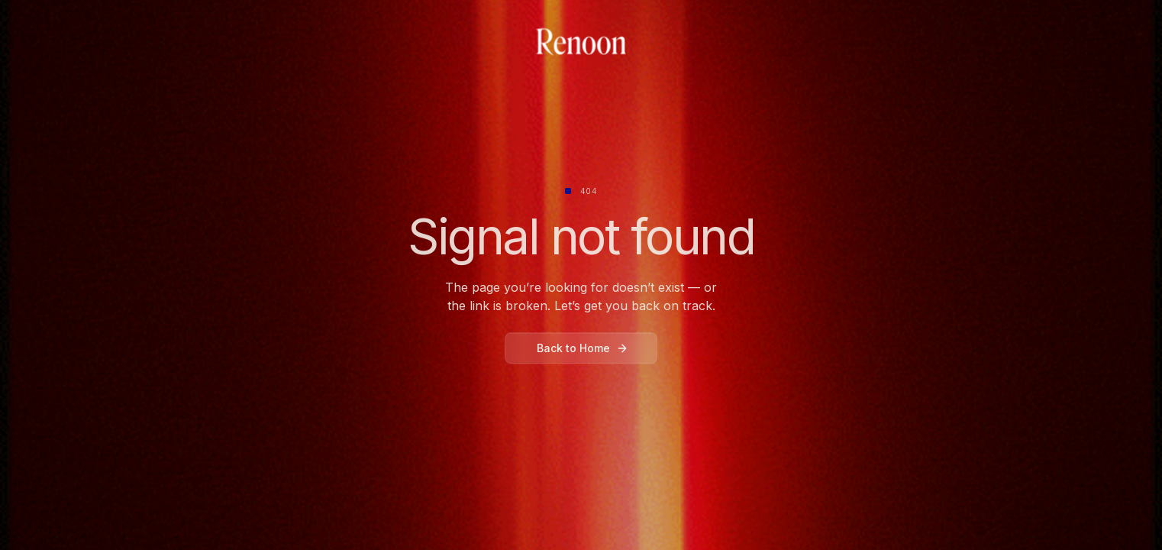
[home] (581, 42)
